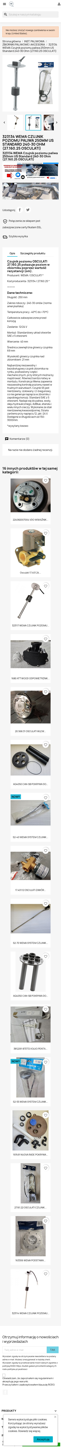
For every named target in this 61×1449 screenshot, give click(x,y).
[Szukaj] (30, 14)
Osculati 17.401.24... (30, 572)
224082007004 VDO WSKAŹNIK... (30, 519)
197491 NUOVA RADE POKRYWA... (30, 1154)
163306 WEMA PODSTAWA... (30, 1260)
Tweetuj (28, 210)
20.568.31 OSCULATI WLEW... (30, 731)
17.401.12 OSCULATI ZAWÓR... (30, 890)
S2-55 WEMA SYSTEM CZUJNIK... (30, 1101)
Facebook (5, 1392)
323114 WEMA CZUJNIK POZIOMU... (30, 1313)
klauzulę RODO (46, 1384)
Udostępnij (19, 210)
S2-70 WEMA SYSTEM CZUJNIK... (30, 942)
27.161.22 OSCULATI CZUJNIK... (30, 1207)
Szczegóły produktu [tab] (32, 253)
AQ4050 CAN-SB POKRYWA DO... (30, 784)
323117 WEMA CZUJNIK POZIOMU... (30, 625)
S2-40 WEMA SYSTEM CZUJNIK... (30, 837)
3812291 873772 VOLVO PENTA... (30, 1048)
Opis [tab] (12, 253)
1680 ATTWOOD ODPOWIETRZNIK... (30, 678)
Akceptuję (43, 1439)
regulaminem (45, 1378)
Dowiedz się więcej (29, 1431)
